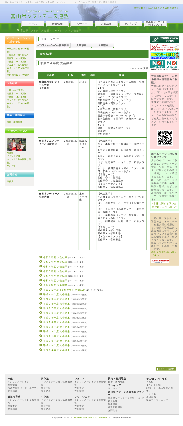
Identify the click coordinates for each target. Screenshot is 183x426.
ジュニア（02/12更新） (18, 65)
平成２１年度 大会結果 (56, 336)
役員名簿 (113, 401)
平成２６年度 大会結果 (56, 313)
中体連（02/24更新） (17, 61)
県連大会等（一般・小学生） (23, 388)
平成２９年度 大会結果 (56, 299)
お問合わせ (140, 8)
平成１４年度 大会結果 (56, 350)
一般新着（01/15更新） (18, 55)
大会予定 (46, 388)
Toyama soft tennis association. (91, 417)
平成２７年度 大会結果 (56, 308)
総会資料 (113, 404)
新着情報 (12, 385)
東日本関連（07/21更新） (19, 74)
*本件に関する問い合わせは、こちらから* (164, 205)
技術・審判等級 (14, 122)
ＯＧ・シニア (60, 30)
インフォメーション (18, 381)
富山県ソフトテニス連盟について (126, 398)
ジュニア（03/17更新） (18, 100)
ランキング (114, 388)
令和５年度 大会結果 (55, 271)
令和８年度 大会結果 (55, 257)
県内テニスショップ (157, 400)
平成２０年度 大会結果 (56, 341)
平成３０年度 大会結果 (56, 294)
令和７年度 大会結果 (55, 261)
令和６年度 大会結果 (55, 266)
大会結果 (12, 391)
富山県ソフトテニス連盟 (35, 30)
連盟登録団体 (115, 407)
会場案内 (151, 397)
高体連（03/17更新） (17, 93)
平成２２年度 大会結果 (56, 331)
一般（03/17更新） (16, 90)
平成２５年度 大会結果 (56, 317)
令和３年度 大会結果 (55, 280)
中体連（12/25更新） (17, 97)
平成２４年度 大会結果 (56, 322)
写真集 (10, 153)
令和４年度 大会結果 (55, 275)
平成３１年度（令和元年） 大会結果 (64, 289)
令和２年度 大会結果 (55, 285)
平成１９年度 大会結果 (56, 345)
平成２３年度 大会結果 (56, 327)
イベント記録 (13, 156)
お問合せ (113, 410)
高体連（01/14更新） (17, 58)
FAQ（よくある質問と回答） (163, 8)
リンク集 (11, 166)
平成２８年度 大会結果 (56, 303)
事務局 (10, 181)
